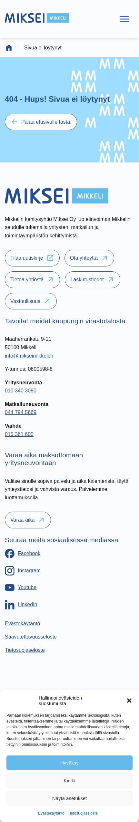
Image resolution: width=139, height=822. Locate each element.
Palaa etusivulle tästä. (41, 121)
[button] (129, 700)
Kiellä (69, 780)
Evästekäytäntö (51, 813)
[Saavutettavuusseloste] (31, 637)
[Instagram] (23, 571)
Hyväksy (69, 762)
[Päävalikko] (124, 19)
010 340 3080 (20, 390)
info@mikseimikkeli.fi (29, 356)
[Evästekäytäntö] (22, 623)
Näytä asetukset (69, 798)
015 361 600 (19, 434)
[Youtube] (20, 587)
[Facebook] (22, 553)
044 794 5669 (20, 412)
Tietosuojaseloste (83, 813)
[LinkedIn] (21, 604)
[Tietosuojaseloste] (25, 650)
